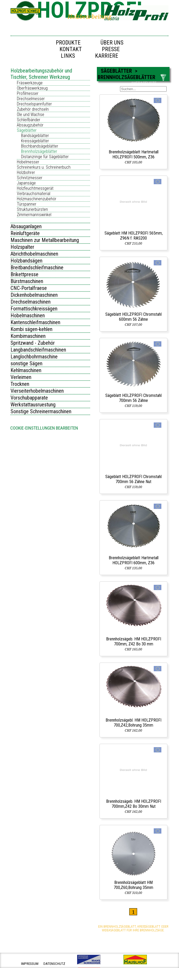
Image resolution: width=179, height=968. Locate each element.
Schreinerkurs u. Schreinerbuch (44, 167)
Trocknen (20, 384)
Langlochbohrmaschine (34, 356)
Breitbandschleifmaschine (37, 267)
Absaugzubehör (30, 125)
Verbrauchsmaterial (33, 193)
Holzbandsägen (26, 260)
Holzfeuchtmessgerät (35, 188)
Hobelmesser (28, 161)
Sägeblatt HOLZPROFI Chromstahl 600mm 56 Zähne (133, 317)
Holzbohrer (26, 172)
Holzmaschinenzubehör (36, 198)
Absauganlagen (26, 226)
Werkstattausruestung (33, 404)
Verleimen (21, 377)
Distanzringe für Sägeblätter (45, 156)
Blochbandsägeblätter (39, 146)
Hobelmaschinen (28, 315)
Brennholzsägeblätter (39, 151)
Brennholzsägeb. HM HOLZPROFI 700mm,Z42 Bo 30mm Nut (133, 804)
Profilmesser (27, 93)
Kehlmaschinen (26, 370)
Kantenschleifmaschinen (35, 322)
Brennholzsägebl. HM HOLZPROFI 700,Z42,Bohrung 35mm (133, 723)
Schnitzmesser (29, 177)
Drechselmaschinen (31, 302)
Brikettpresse (24, 274)
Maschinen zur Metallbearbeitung (45, 240)
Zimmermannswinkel (34, 214)
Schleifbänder (28, 119)
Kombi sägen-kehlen (31, 329)
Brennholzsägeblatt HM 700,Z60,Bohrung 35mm (133, 885)
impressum (29, 964)
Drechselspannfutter (34, 103)
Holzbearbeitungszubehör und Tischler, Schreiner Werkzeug (41, 73)
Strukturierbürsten (32, 209)
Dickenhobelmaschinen (34, 295)
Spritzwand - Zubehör (33, 343)
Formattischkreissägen (34, 308)
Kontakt (70, 49)
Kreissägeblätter (35, 140)
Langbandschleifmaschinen (38, 350)
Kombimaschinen (28, 336)
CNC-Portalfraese (29, 288)
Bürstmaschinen (27, 281)
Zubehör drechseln (33, 109)
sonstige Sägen (26, 363)
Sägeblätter (27, 130)
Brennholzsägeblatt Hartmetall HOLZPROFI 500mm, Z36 (133, 154)
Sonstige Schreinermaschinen (41, 411)
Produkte (68, 42)
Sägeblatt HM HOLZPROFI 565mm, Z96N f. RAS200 (134, 236)
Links (68, 55)
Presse (111, 49)
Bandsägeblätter (35, 135)
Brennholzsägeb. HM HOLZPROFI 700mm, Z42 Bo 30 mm (133, 641)
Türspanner (26, 204)
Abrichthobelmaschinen (34, 254)
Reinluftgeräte (25, 233)
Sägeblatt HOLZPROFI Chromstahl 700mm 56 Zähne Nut (133, 479)
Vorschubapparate (29, 398)
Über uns (112, 42)
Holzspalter (22, 247)
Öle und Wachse (30, 114)
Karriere (106, 55)
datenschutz (54, 964)
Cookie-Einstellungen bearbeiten (44, 428)
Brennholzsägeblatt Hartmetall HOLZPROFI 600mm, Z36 (133, 560)
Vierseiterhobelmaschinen (37, 391)
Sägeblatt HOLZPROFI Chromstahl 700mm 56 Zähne (133, 398)
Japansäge (26, 183)
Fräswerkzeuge (30, 82)
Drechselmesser (31, 98)
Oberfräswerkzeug (32, 88)
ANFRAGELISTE (144, 83)
